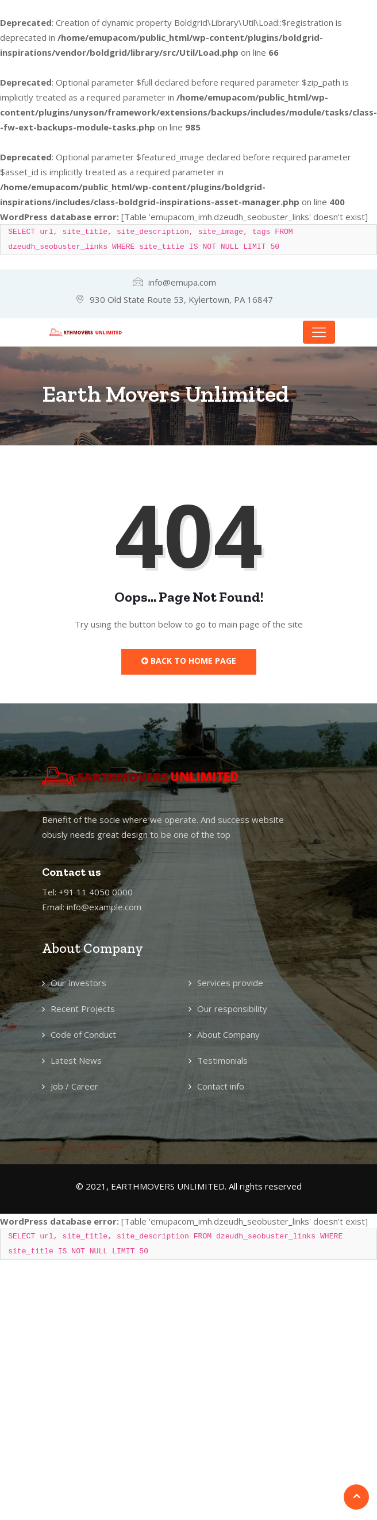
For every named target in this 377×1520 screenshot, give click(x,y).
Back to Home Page (188, 660)
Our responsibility (232, 1008)
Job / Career (74, 1086)
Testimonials (222, 1060)
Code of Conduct (83, 1034)
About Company (228, 1034)
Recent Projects (83, 1008)
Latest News (76, 1060)
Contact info (220, 1086)
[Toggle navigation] (319, 332)
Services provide (230, 982)
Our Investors (78, 982)
